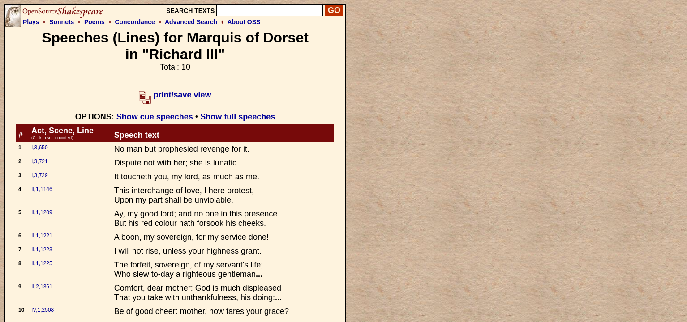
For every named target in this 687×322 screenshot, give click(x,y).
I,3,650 (39, 147)
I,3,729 (39, 175)
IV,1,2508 (42, 310)
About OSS (244, 21)
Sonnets (61, 21)
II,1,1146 (41, 189)
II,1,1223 (41, 249)
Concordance (135, 21)
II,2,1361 (41, 287)
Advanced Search (191, 21)
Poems (94, 21)
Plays (31, 21)
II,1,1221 (41, 236)
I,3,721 (39, 161)
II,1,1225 (41, 263)
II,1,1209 (41, 212)
